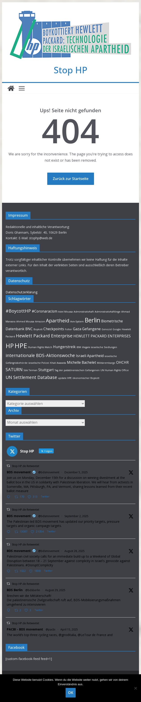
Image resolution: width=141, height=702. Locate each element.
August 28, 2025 (74, 551)
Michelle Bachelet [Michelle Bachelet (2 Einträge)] (81, 362)
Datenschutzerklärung (21, 292)
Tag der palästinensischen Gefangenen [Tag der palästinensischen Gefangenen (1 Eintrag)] (77, 370)
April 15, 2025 (69, 629)
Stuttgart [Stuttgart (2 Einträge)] (46, 369)
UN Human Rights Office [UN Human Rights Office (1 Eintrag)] (114, 370)
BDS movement (19, 472)
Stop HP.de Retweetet (25, 466)
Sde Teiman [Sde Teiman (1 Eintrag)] (30, 370)
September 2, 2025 (76, 516)
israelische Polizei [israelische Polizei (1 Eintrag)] (38, 362)
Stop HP (70, 70)
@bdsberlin (32, 590)
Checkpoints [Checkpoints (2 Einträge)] (53, 328)
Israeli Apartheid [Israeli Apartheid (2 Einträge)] (90, 355)
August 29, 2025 (55, 590)
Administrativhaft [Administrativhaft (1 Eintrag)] (84, 311)
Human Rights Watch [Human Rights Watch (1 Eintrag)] (40, 347)
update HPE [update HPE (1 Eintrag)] (65, 378)
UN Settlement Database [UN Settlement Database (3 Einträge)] (31, 377)
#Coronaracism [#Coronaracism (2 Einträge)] (44, 311)
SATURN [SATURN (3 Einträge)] (14, 369)
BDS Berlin (15, 590)
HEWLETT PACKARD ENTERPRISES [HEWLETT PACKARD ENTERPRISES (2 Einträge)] (102, 336)
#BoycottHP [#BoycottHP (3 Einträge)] (18, 311)
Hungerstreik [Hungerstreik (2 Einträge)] (64, 346)
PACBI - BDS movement (25, 629)
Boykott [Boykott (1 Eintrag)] (38, 329)
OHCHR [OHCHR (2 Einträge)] (122, 362)
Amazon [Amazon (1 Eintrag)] (40, 321)
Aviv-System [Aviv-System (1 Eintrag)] (77, 321)
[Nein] (135, 688)
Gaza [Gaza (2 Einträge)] (77, 328)
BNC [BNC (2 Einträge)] (29, 328)
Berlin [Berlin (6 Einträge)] (92, 320)
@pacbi (50, 629)
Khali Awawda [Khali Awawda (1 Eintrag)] (58, 362)
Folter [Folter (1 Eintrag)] (68, 329)
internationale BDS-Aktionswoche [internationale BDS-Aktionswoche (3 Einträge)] (40, 355)
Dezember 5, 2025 (76, 472)
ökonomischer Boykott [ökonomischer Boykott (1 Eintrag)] (86, 378)
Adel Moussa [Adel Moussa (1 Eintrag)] (65, 311)
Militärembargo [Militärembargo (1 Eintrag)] (106, 362)
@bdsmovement (48, 472)
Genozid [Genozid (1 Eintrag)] (107, 329)
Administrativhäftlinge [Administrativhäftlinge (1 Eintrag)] (107, 311)
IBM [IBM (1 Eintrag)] (79, 347)
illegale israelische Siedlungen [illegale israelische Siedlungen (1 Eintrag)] (99, 347)
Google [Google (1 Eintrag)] (117, 329)
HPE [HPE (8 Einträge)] (21, 345)
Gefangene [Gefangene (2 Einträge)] (91, 328)
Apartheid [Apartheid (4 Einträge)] (57, 320)
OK (70, 692)
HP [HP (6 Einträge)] (10, 346)
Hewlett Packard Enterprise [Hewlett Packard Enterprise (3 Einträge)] (44, 336)
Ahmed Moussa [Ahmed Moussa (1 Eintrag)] (25, 321)
